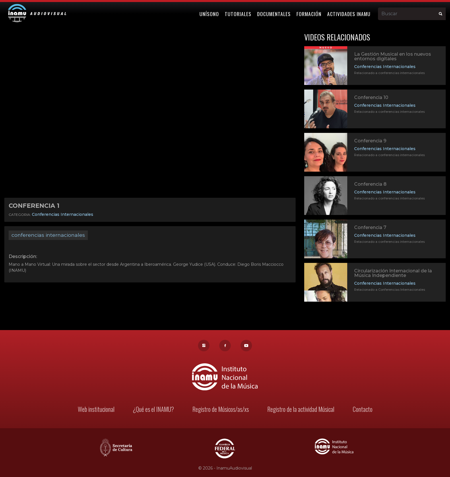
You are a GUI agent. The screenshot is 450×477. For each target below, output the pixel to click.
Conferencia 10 (371, 97)
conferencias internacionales (48, 235)
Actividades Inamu (349, 13)
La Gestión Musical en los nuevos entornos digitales (392, 56)
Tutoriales (238, 13)
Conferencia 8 (370, 184)
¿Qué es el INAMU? (153, 409)
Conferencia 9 (370, 141)
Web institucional (97, 409)
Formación (309, 13)
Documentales (274, 13)
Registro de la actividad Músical (300, 409)
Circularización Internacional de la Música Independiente (393, 274)
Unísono (209, 13)
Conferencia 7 (370, 228)
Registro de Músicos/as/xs (220, 409)
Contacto (361, 409)
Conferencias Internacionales (62, 214)
